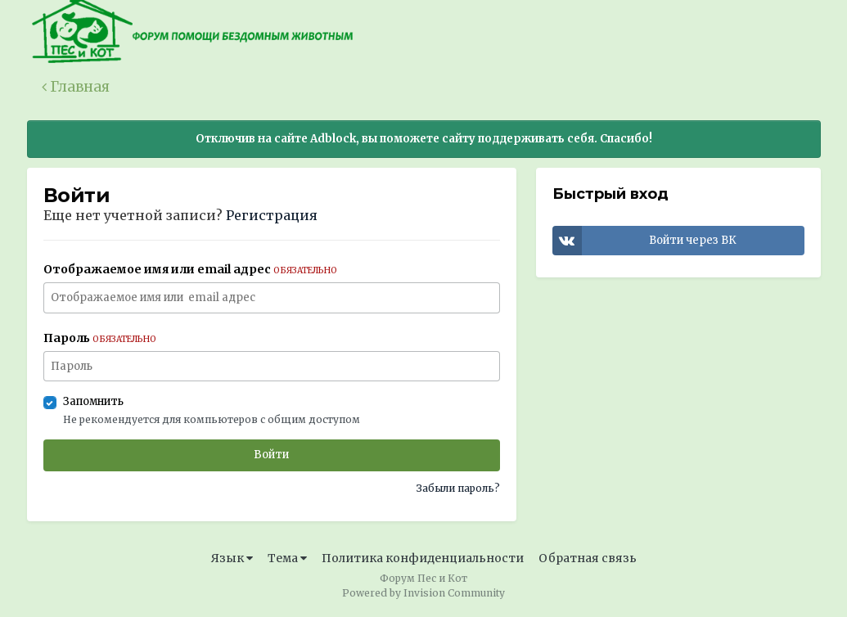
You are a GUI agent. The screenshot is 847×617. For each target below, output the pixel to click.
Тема (287, 558)
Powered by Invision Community (423, 593)
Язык (232, 558)
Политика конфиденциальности (423, 558)
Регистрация (272, 215)
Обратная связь (587, 558)
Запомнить (93, 401)
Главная (76, 87)
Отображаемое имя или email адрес (190, 269)
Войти (271, 455)
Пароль (99, 338)
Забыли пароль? (458, 488)
